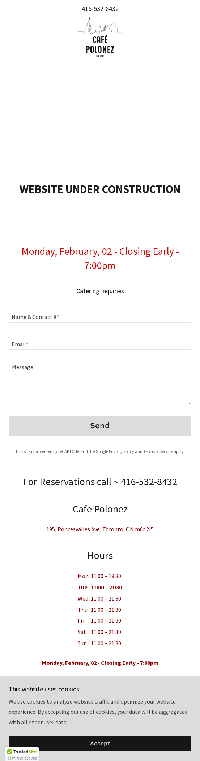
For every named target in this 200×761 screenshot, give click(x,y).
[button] (22, 754)
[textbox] (100, 313)
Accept (100, 743)
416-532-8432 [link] (100, 8)
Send (100, 425)
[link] (100, 37)
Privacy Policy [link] (121, 451)
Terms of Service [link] (158, 451)
